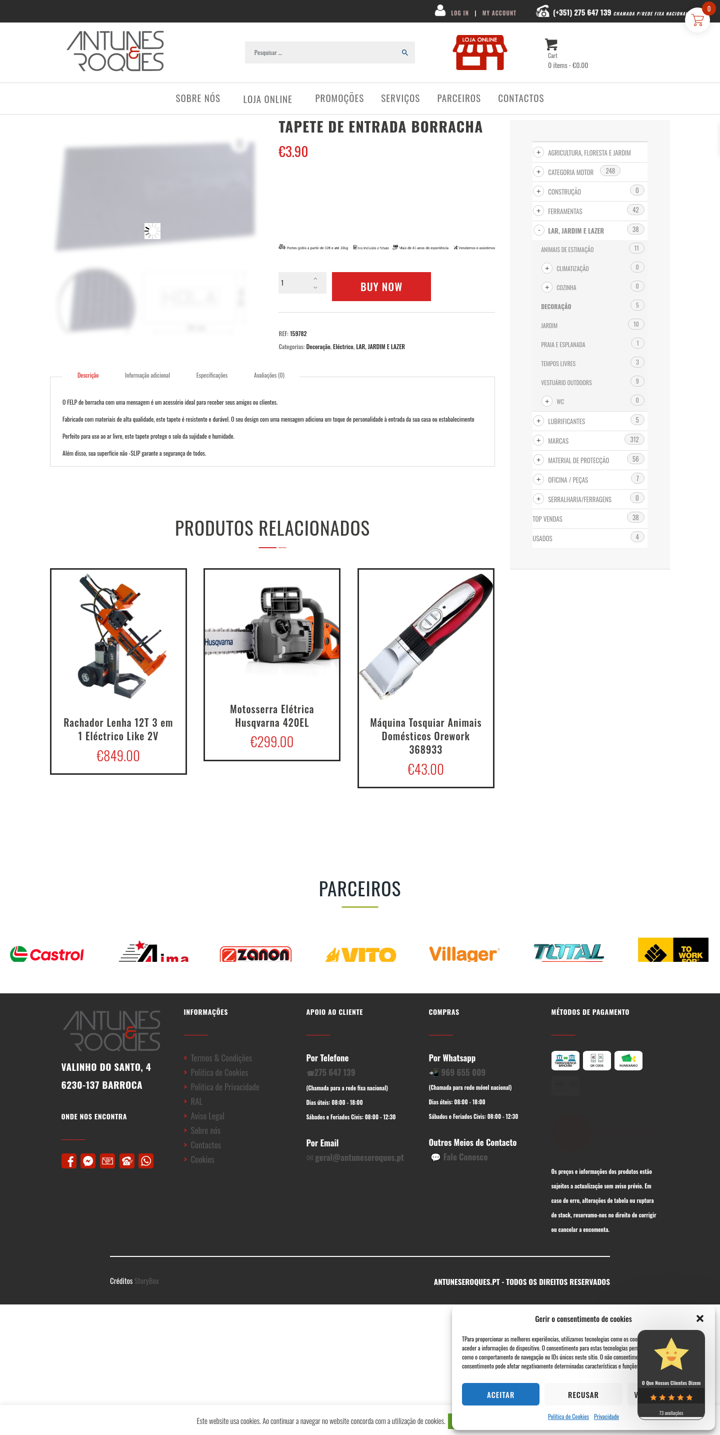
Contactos (205, 1164)
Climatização (572, 268)
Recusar (583, 1394)
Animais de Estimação (567, 249)
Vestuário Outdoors (566, 382)
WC (560, 401)
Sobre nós (205, 1150)
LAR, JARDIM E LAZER (380, 346)
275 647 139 (335, 1092)
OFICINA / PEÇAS (568, 480)
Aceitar (500, 1394)
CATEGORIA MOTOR (571, 172)
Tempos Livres (558, 363)
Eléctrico (343, 346)
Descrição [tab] (88, 375)
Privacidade (606, 1416)
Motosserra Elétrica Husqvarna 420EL (272, 714)
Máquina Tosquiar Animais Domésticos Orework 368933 (426, 735)
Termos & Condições (221, 1077)
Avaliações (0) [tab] (269, 375)
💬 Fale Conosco (459, 1176)
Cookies (202, 1179)
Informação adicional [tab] (147, 375)
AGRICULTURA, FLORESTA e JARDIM (589, 153)
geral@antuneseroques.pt (359, 1177)
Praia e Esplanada (563, 344)
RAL (196, 1121)
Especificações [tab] (212, 375)
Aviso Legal (207, 1135)
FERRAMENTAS (565, 211)
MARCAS (558, 441)
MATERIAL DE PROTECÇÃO (578, 460)
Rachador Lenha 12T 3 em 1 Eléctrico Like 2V (118, 728)
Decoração (318, 346)
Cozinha (566, 287)
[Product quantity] (302, 283)
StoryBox (146, 1300)
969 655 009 (463, 1092)
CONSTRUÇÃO (564, 192)
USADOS (542, 538)
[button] (700, 1318)
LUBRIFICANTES (566, 421)
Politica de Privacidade (224, 1106)
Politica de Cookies (220, 1092)
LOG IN (459, 13)
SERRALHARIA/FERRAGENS (580, 499)
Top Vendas (547, 519)
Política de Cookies (568, 1416)
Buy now (381, 286)
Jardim (549, 325)
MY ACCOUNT (499, 13)
